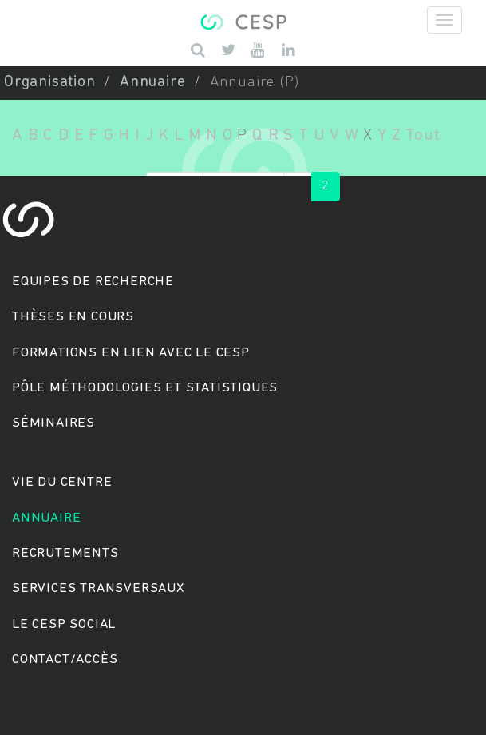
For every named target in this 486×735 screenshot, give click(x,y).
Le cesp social (64, 624)
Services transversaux (98, 588)
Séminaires (53, 423)
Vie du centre (62, 482)
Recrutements (65, 553)
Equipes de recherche (93, 281)
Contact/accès (64, 659)
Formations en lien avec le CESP (131, 353)
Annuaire (152, 82)
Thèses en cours (73, 317)
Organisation (50, 82)
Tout (422, 135)
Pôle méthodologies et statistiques (145, 388)
